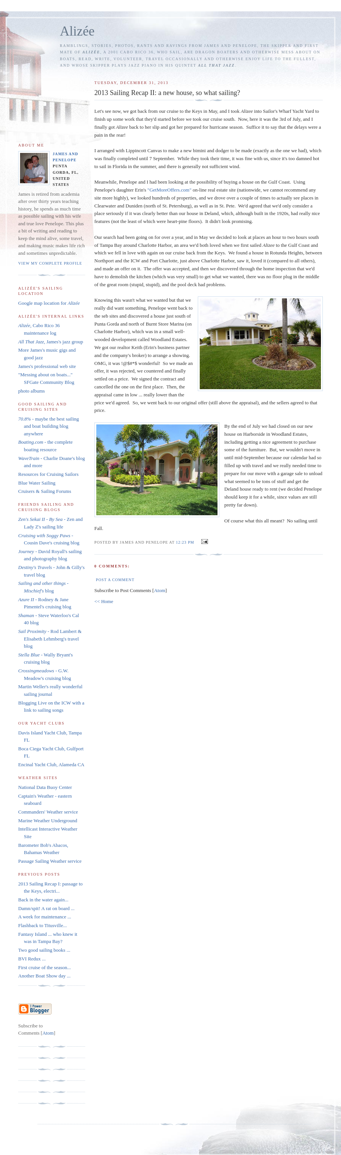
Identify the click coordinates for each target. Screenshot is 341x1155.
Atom (159, 590)
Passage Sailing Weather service (49, 861)
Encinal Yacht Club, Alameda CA (51, 764)
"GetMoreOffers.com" (169, 190)
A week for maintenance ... (44, 917)
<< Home (103, 601)
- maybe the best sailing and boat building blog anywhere (48, 426)
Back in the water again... (43, 899)
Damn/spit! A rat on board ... (46, 908)
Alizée (77, 31)
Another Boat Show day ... (44, 976)
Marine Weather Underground (47, 820)
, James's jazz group (50, 341)
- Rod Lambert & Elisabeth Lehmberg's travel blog (49, 638)
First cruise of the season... (44, 967)
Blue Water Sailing (36, 483)
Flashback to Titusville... (42, 925)
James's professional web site (47, 366)
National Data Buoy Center (45, 787)
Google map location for (49, 303)
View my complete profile (50, 263)
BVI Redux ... (32, 959)
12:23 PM (186, 542)
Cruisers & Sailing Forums (44, 491)
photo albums (31, 391)
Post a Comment (115, 580)
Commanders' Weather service (48, 812)
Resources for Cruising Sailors (48, 474)
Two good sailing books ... (44, 950)
